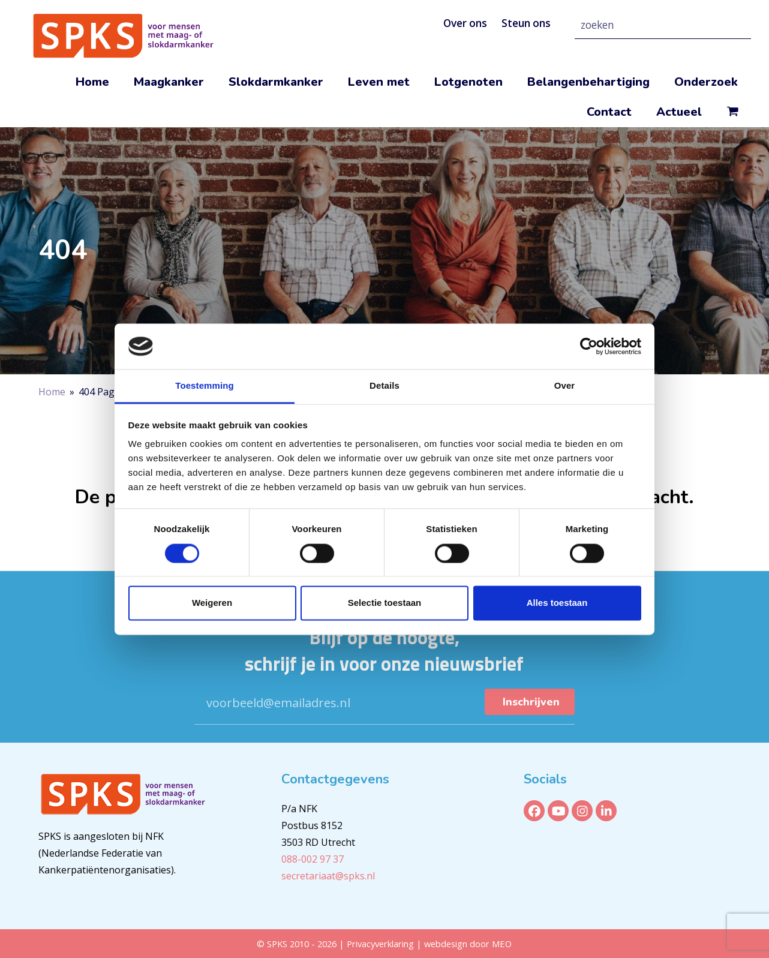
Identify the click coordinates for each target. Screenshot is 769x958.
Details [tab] (384, 386)
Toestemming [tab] (204, 386)
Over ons (465, 23)
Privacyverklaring (381, 944)
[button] (732, 112)
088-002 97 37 (312, 859)
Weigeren (212, 603)
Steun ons (526, 23)
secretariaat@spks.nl (328, 875)
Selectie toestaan (385, 603)
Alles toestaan (557, 603)
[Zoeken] (727, 25)
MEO (502, 944)
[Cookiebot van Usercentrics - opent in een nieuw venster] (588, 346)
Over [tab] (564, 386)
